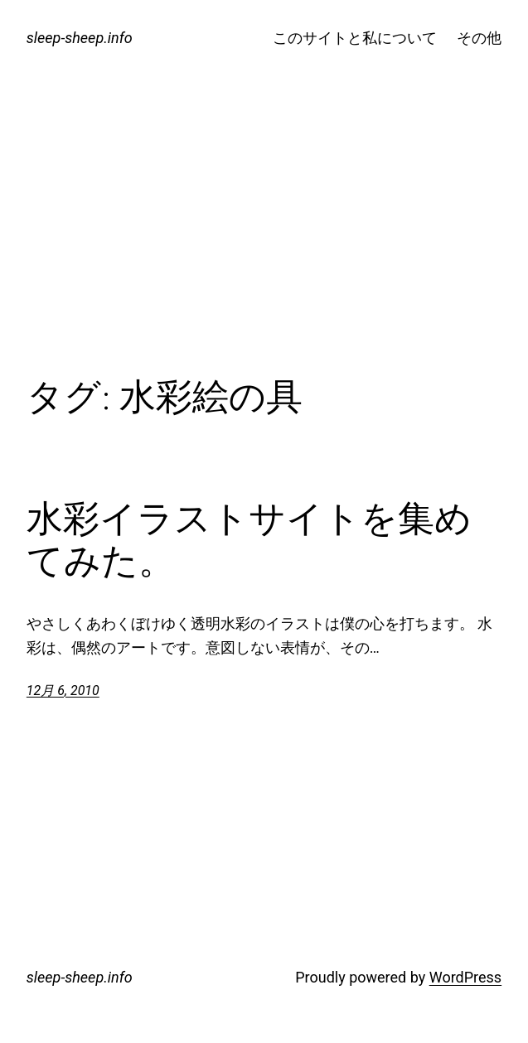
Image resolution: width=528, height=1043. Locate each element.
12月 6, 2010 (63, 690)
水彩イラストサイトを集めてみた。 (249, 540)
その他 (479, 37)
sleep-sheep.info (80, 37)
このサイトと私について (355, 37)
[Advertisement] (264, 239)
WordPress (465, 977)
